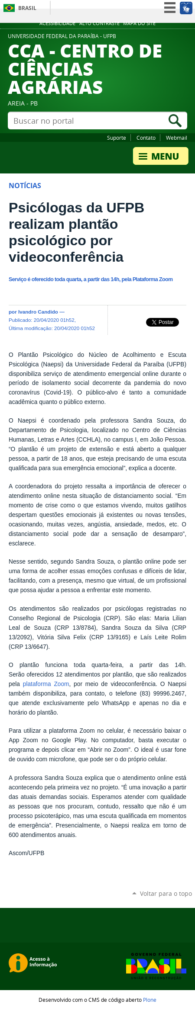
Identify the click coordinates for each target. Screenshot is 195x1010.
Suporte (116, 137)
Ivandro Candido (38, 311)
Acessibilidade (57, 23)
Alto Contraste (99, 23)
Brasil (27, 8)
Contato (146, 137)
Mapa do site (139, 23)
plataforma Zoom (46, 684)
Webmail (176, 137)
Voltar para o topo (166, 893)
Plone (149, 999)
